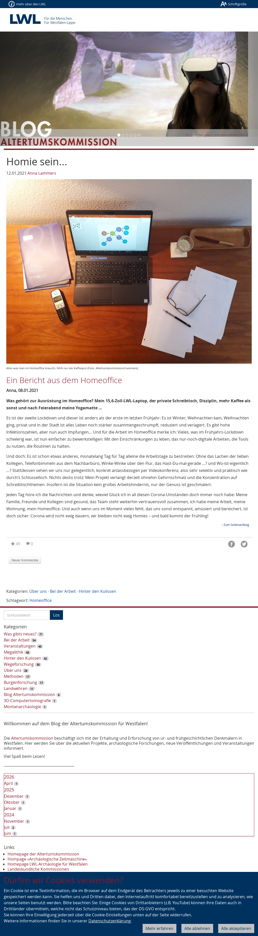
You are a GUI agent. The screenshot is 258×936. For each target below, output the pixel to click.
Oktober (12, 802)
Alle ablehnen (197, 928)
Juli (7, 827)
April (8, 783)
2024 (9, 815)
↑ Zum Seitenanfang (235, 525)
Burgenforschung (20, 682)
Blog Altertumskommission (29, 694)
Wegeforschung (19, 664)
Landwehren (15, 688)
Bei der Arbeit (63, 591)
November (14, 821)
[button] (19, 89)
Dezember (14, 796)
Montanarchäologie (22, 706)
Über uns (38, 591)
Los (56, 615)
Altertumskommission (32, 738)
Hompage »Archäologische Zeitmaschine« (47, 859)
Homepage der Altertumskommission (43, 854)
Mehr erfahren (159, 928)
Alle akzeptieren (236, 928)
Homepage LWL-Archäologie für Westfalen (48, 864)
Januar (10, 808)
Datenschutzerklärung (109, 921)
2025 (9, 790)
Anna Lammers (41, 173)
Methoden (13, 676)
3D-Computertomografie (27, 700)
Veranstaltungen (20, 646)
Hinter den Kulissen (97, 591)
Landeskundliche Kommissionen (38, 869)
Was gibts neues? (20, 634)
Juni (7, 833)
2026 (9, 777)
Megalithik (13, 652)
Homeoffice (40, 600)
